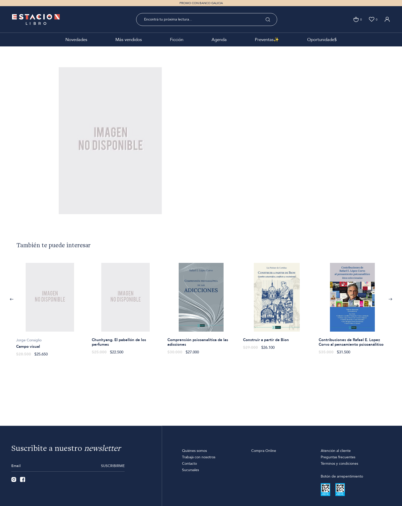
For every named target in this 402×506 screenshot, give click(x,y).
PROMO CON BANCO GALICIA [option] (201, 3)
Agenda (219, 40)
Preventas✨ (267, 40)
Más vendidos (128, 40)
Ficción (176, 40)
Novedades (76, 40)
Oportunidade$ (322, 40)
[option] (50, 307)
